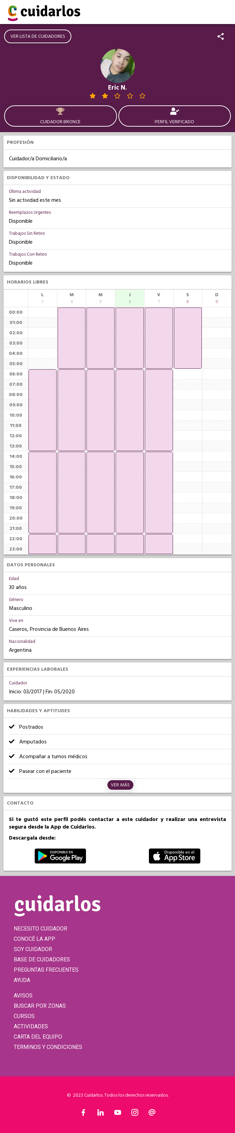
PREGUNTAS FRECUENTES (46, 970)
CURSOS (24, 1016)
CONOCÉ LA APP (34, 939)
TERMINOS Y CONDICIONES (48, 1047)
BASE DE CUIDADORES (42, 959)
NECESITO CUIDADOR (40, 928)
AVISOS (23, 995)
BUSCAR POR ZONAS (40, 1006)
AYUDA (22, 980)
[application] (42, 410)
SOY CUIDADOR (33, 949)
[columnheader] (42, 298)
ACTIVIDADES (31, 1026)
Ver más (120, 785)
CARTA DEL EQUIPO (38, 1036)
